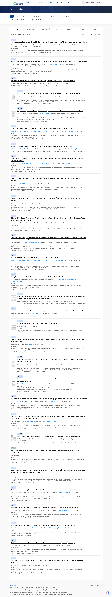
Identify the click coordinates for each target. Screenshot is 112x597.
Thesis (82, 29)
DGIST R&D (98, 2)
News (68, 29)
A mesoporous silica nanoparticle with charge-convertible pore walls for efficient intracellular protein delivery (49, 42)
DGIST (87, 2)
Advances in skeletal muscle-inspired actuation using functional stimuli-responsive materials (43, 81)
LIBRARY (92, 2)
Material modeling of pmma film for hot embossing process (37, 323)
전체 (12, 20)
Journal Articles (30, 29)
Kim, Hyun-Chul (25, 131)
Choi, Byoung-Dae (65, 492)
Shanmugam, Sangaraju (31, 242)
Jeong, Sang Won (77, 131)
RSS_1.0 (87, 585)
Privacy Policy (13, 585)
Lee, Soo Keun (27, 163)
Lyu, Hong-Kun (50, 163)
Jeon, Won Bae (38, 163)
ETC (95, 29)
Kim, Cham (33, 492)
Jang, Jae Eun (45, 96)
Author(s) (97, 34)
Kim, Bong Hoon (56, 83)
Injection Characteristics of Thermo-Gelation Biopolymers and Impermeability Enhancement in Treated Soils (48, 311)
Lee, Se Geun (53, 44)
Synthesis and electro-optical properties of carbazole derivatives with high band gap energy (43, 525)
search (83, 2)
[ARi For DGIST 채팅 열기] (108, 593)
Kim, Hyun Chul (16, 163)
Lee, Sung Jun (47, 131)
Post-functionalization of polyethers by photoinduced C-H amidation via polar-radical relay (48, 436)
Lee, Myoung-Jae (71, 279)
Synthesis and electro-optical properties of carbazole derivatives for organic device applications (44, 490)
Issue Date (84, 34)
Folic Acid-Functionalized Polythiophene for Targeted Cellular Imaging (35, 257)
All (12, 16)
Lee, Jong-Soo (34, 344)
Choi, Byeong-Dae (55, 528)
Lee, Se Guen (36, 260)
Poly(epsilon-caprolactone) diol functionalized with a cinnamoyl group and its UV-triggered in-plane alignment (49, 399)
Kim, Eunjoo (15, 131)
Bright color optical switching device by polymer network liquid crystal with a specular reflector (50, 93)
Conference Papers (43, 29)
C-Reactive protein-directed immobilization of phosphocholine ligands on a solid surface (41, 128)
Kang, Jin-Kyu (62, 364)
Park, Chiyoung (36, 313)
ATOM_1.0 (99, 585)
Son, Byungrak (29, 421)
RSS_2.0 (93, 585)
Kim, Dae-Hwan (27, 183)
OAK (34, 589)
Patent (56, 29)
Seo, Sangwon (53, 439)
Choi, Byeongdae (17, 281)
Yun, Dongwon (22, 326)
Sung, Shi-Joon (16, 183)
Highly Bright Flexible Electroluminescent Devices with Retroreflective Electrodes (39, 277)
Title (91, 34)
